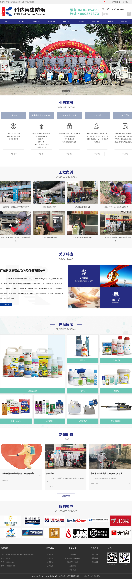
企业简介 (50, 554)
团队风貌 (50, 566)
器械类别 (95, 562)
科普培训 (73, 570)
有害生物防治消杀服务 (72, 558)
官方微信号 (116, 2)
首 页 (7, 21)
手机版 (125, 2)
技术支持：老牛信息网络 (91, 576)
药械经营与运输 (72, 562)
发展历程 (50, 558)
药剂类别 (95, 558)
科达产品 (95, 554)
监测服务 (73, 554)
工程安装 (73, 566)
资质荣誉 (50, 562)
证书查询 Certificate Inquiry (114, 9)
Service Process (104, 2)
